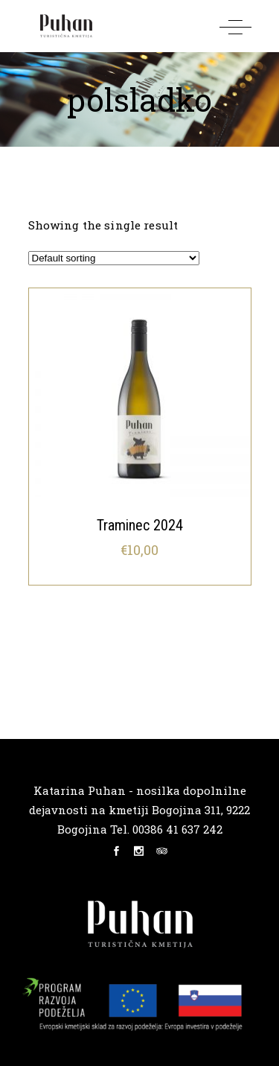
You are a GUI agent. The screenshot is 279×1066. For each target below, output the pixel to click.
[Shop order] (113, 258)
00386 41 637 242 (175, 829)
